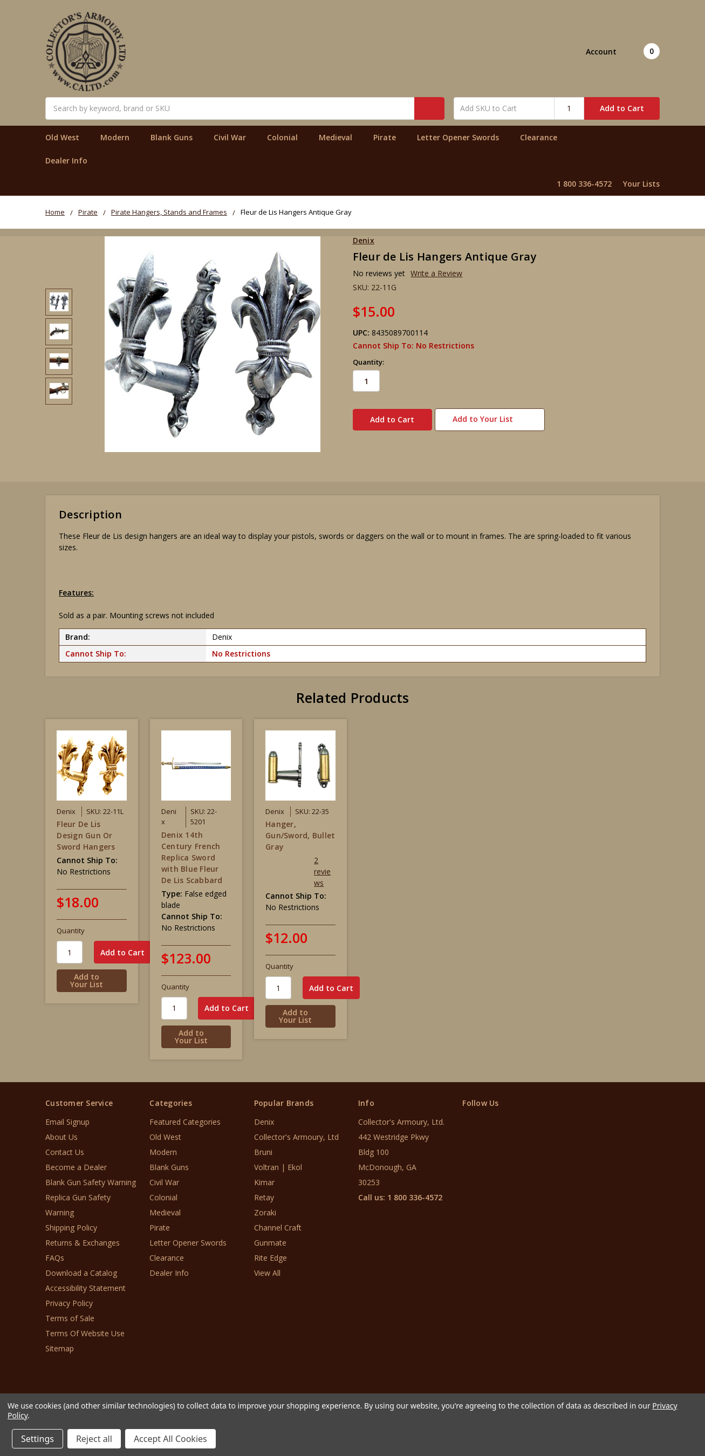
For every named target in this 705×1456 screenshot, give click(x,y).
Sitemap (59, 1342)
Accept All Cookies (170, 1439)
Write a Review (436, 273)
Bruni (263, 1145)
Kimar (264, 1176)
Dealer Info (66, 160)
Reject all (94, 1439)
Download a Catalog (81, 1266)
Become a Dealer (76, 1161)
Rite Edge (270, 1251)
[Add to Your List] (91, 974)
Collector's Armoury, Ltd (296, 1130)
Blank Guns (176, 137)
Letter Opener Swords (462, 137)
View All (267, 1266)
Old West (66, 137)
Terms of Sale (69, 1312)
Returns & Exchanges (82, 1236)
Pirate (389, 137)
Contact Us (64, 1145)
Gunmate (270, 1236)
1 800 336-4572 (584, 184)
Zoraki (265, 1206)
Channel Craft (278, 1221)
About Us (61, 1130)
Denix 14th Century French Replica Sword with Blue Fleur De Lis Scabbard (192, 850)
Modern (119, 137)
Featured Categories (185, 1115)
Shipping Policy (71, 1221)
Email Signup (67, 1115)
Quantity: (368, 362)
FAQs (54, 1251)
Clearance (538, 137)
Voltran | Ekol (278, 1161)
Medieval (340, 137)
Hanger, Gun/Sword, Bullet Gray (300, 828)
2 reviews (322, 865)
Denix (264, 1115)
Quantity (71, 924)
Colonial (287, 137)
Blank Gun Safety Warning (90, 1176)
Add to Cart (622, 108)
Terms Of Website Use (85, 1327)
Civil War (234, 137)
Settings (37, 1439)
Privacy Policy (69, 1296)
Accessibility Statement (85, 1281)
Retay (264, 1191)
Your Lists (641, 184)
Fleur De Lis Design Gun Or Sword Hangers (86, 828)
